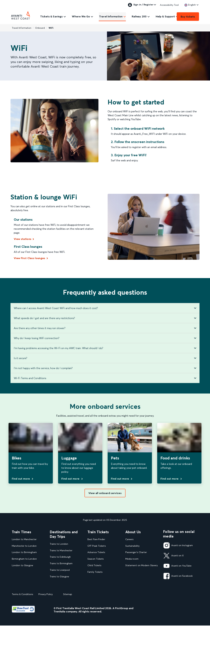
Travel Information (111, 16)
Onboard (40, 27)
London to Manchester (24, 539)
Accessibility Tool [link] (169, 4)
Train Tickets (98, 532)
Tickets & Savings (51, 16)
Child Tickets (94, 565)
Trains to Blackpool (60, 583)
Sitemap (67, 615)
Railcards (92, 578)
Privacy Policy (45, 615)
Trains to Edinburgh (60, 557)
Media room (131, 558)
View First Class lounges (29, 258)
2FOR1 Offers (94, 585)
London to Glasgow (22, 565)
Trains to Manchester (61, 550)
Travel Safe (131, 572)
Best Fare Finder (96, 539)
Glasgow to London (22, 572)
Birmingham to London (24, 558)
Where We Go (81, 16)
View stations (22, 239)
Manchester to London (24, 546)
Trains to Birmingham (61, 563)
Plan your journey (96, 591)
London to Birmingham (24, 552)
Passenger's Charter (136, 552)
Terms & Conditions (22, 615)
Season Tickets (95, 558)
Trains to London (59, 544)
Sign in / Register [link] (140, 5)
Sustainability (132, 546)
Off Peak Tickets (96, 546)
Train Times (21, 532)
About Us (133, 532)
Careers (129, 539)
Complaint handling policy (139, 578)
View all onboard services (105, 493)
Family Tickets (95, 572)
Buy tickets (188, 16)
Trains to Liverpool (60, 570)
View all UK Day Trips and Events (64, 598)
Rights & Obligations (136, 585)
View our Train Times (24, 585)
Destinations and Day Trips (64, 534)
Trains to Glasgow (59, 576)
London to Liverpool (23, 578)
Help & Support (165, 16)
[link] (190, 5)
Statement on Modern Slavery (141, 565)
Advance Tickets (96, 552)
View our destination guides (66, 589)
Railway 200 (139, 16)
